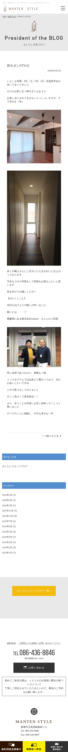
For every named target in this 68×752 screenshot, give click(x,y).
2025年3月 (7, 542)
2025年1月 (7, 552)
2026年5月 (7, 495)
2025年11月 (7, 516)
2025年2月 (7, 547)
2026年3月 (7, 505)
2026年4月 (7, 500)
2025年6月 (7, 526)
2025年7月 (7, 521)
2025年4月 (7, 537)
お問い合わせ (36, 667)
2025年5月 (7, 531)
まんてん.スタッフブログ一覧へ (34, 591)
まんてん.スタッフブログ (15, 466)
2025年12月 (7, 510)
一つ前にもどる (50, 436)
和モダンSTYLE (18, 65)
